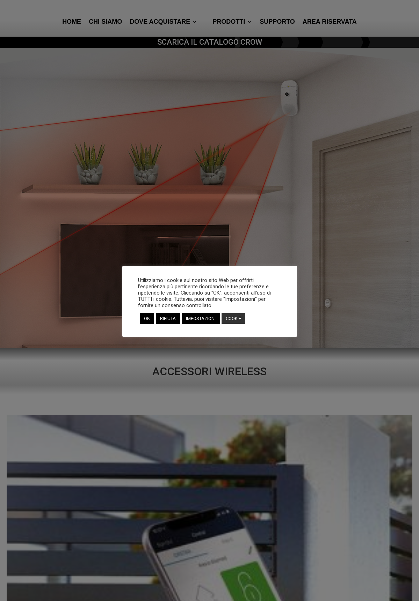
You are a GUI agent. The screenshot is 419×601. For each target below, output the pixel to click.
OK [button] (147, 318)
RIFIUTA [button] (168, 318)
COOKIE (233, 318)
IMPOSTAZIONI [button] (201, 318)
